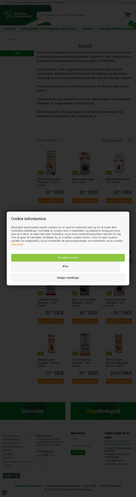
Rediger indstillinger (68, 277)
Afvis (65, 266)
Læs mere (17, 244)
